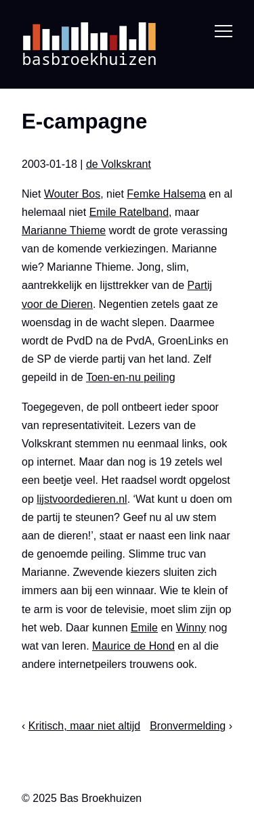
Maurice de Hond (133, 646)
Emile (144, 627)
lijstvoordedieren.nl (82, 498)
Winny (191, 627)
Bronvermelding (188, 726)
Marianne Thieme (64, 230)
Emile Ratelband (129, 211)
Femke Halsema (166, 193)
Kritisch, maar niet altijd (84, 726)
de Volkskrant (118, 164)
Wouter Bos (72, 193)
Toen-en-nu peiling (130, 377)
